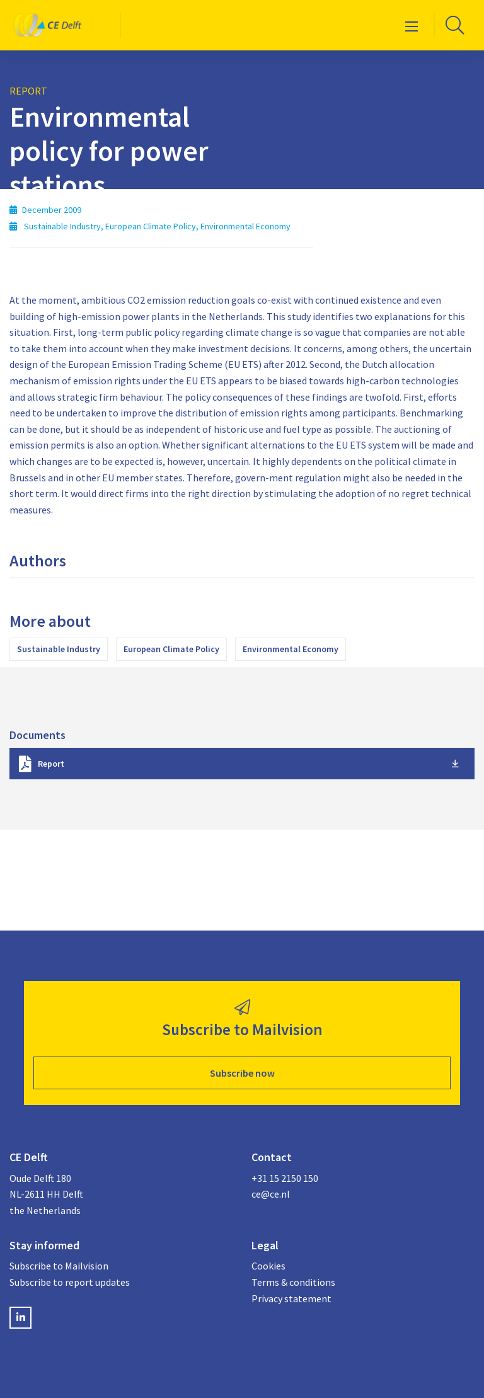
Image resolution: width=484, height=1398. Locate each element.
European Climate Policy (171, 649)
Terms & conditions (293, 1282)
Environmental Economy (290, 649)
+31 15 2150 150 (284, 1178)
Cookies (268, 1265)
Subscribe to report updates (69, 1282)
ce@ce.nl (270, 1194)
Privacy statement (291, 1298)
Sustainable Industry (58, 649)
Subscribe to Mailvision (58, 1265)
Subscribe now (242, 1073)
